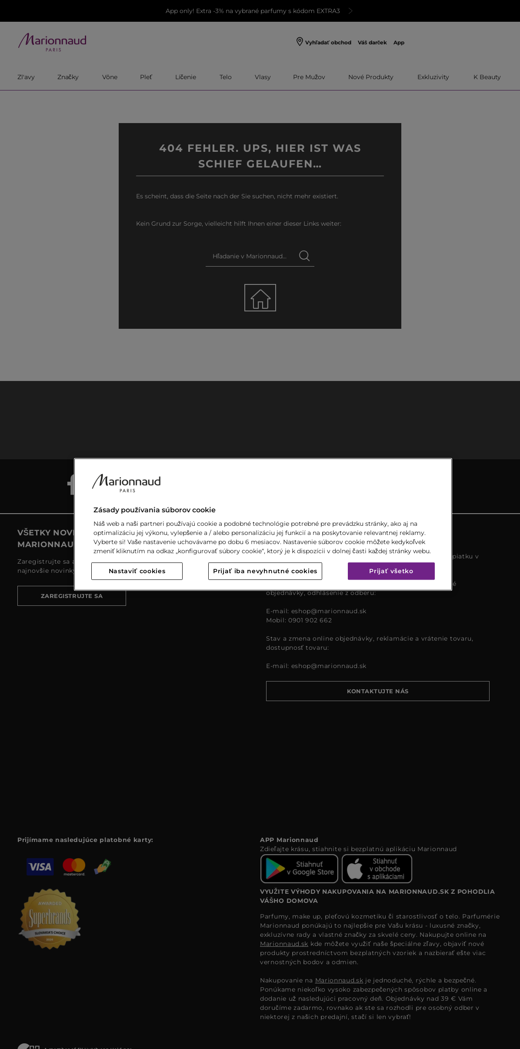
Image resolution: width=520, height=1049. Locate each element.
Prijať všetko (391, 571)
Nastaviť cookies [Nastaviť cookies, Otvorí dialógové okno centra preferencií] (137, 571)
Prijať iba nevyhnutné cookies (265, 571)
